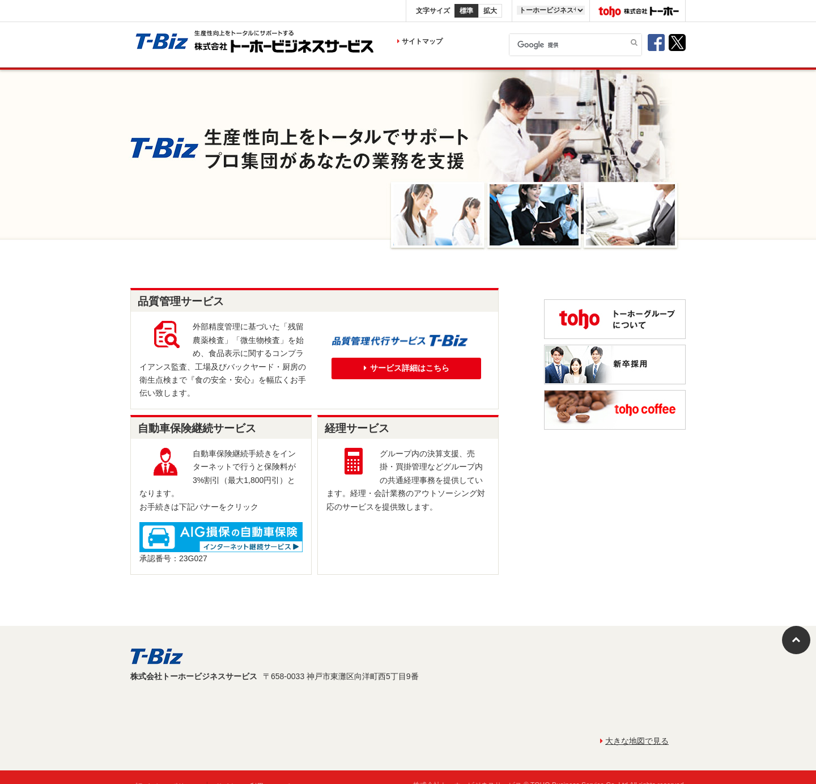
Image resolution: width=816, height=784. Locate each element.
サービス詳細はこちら (406, 367)
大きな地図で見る (634, 740)
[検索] (575, 45)
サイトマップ (420, 41)
